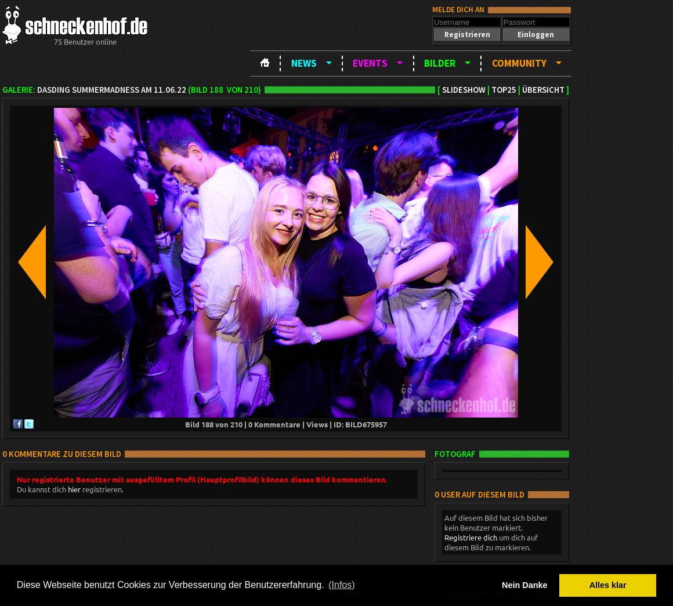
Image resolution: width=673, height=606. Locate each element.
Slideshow (464, 90)
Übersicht (543, 90)
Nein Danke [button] (524, 585)
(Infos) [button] (341, 585)
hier (74, 489)
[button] (467, 34)
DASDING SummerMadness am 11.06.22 (111, 90)
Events (370, 63)
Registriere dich (470, 537)
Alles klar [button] (608, 585)
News (304, 63)
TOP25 (503, 90)
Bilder (439, 63)
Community (519, 63)
